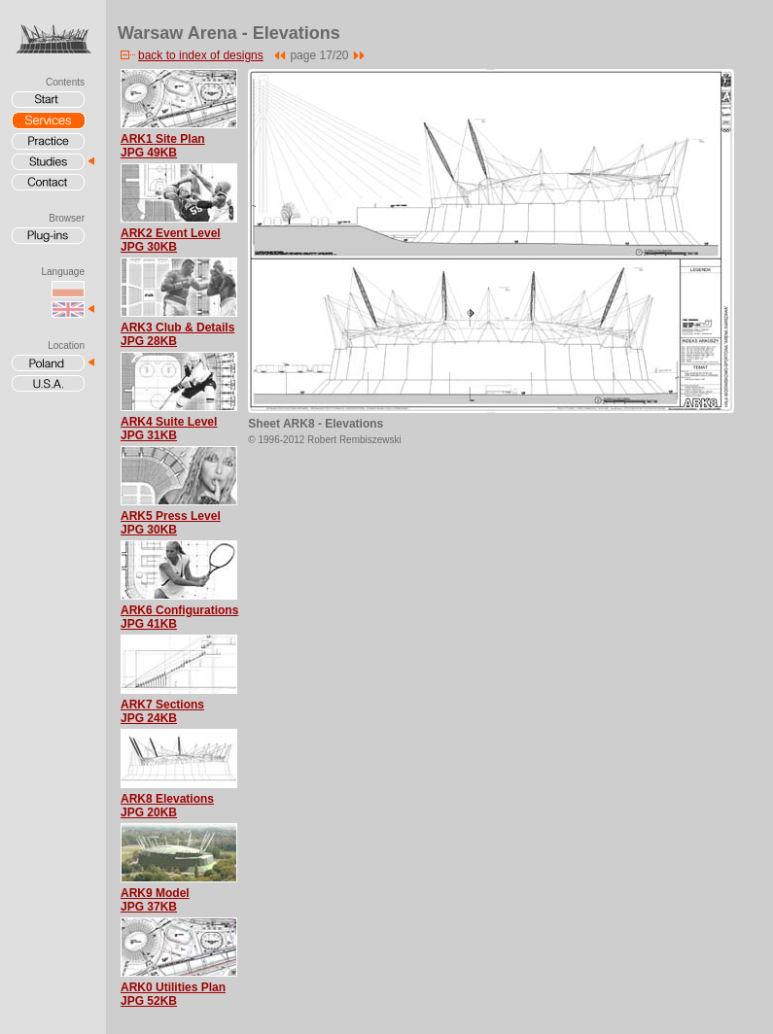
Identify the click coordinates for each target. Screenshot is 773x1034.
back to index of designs (191, 55)
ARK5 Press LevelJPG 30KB (171, 522)
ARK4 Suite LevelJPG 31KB (169, 428)
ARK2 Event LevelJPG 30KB (171, 240)
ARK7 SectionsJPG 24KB (162, 711)
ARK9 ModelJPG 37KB (155, 899)
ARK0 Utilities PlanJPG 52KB (173, 994)
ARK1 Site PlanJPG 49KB (163, 145)
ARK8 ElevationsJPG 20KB (167, 805)
